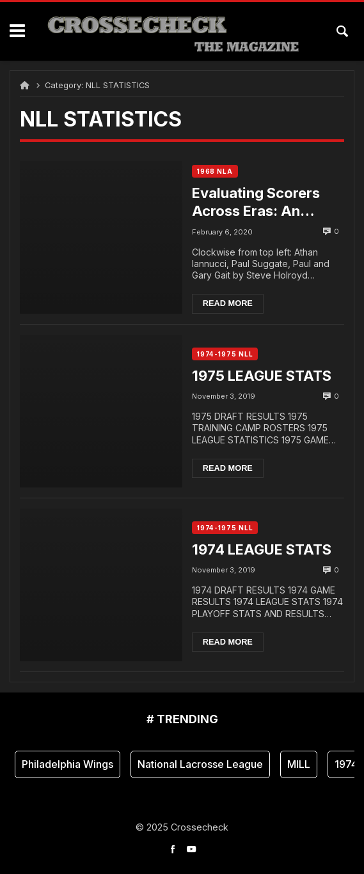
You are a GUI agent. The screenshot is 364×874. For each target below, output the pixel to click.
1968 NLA (215, 171)
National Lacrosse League (200, 764)
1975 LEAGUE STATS (261, 375)
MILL (298, 764)
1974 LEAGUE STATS (261, 549)
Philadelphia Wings (67, 764)
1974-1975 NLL (225, 354)
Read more (228, 303)
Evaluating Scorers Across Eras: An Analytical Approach (261, 202)
